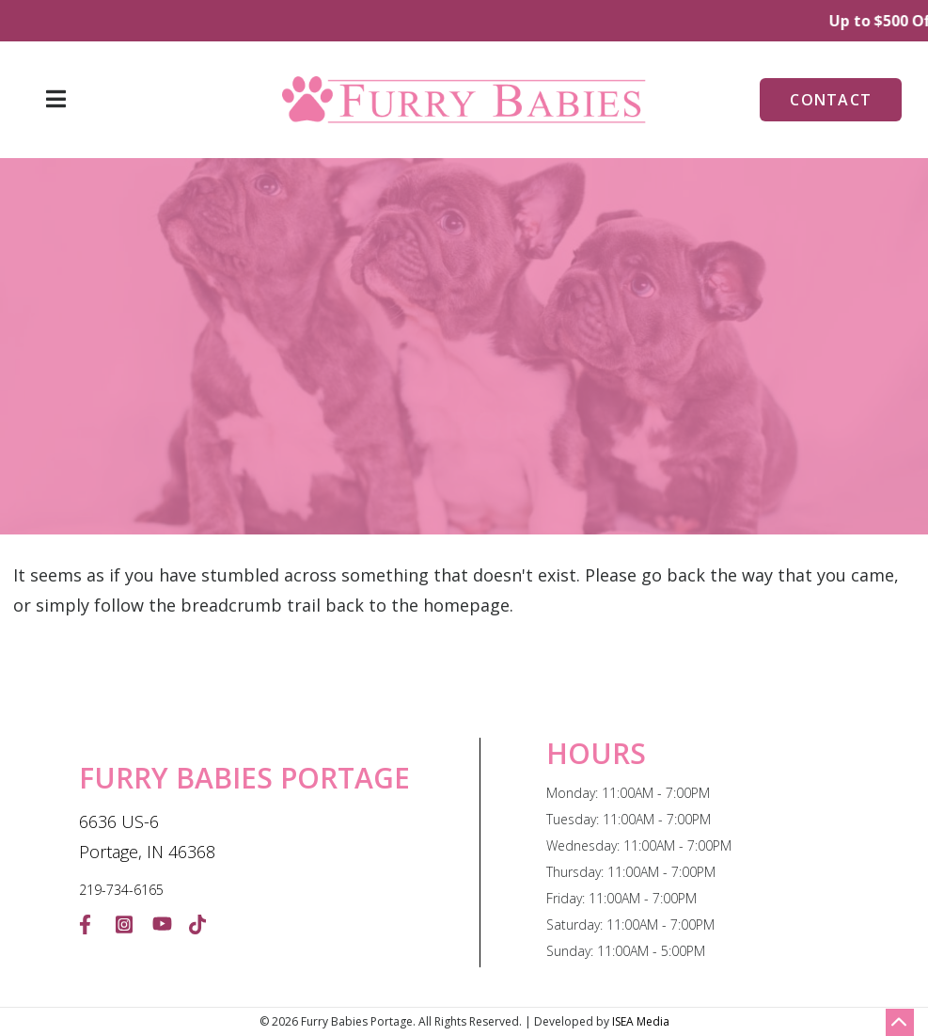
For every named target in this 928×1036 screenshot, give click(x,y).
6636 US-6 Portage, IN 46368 (147, 836)
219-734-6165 (121, 890)
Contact (831, 99)
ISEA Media (640, 1021)
